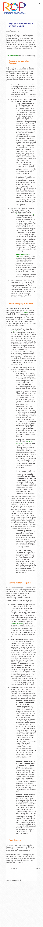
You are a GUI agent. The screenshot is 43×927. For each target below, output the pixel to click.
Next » (38, 868)
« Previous (14, 868)
